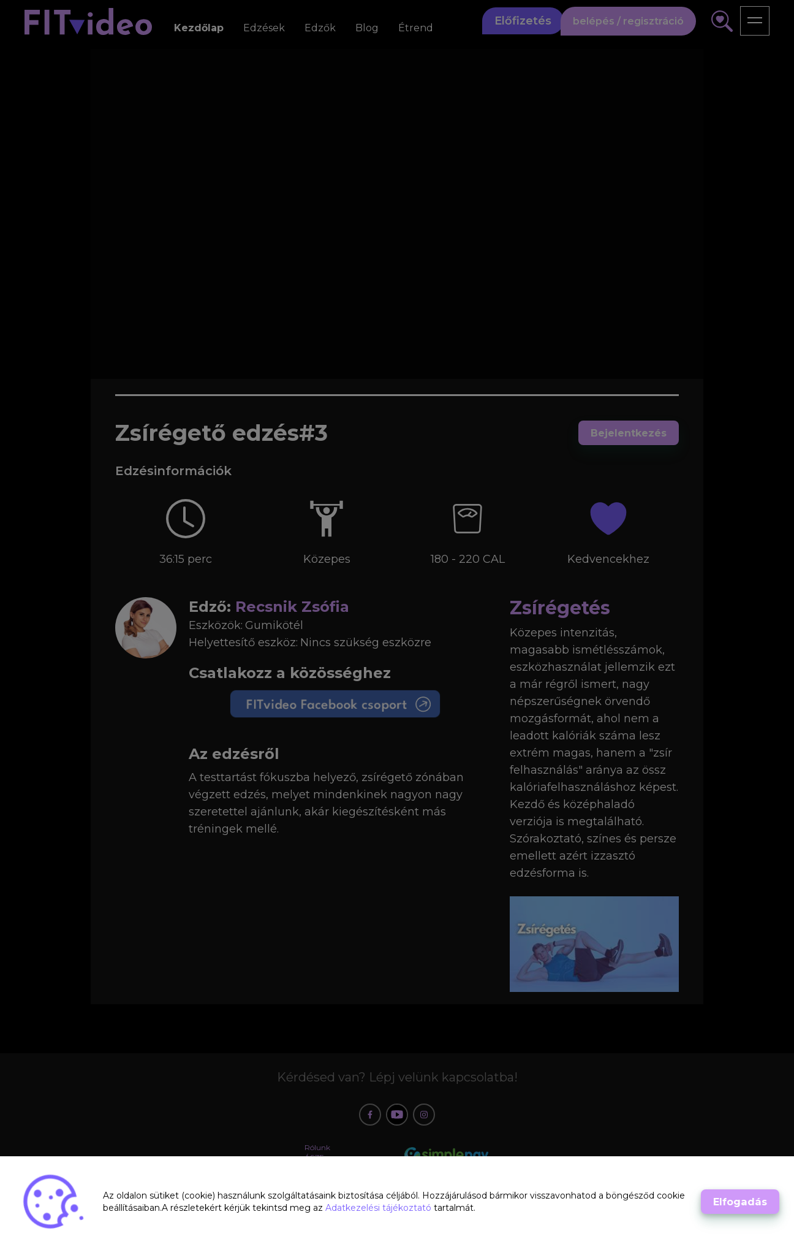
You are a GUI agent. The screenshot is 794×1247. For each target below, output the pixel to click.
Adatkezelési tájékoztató (379, 1207)
